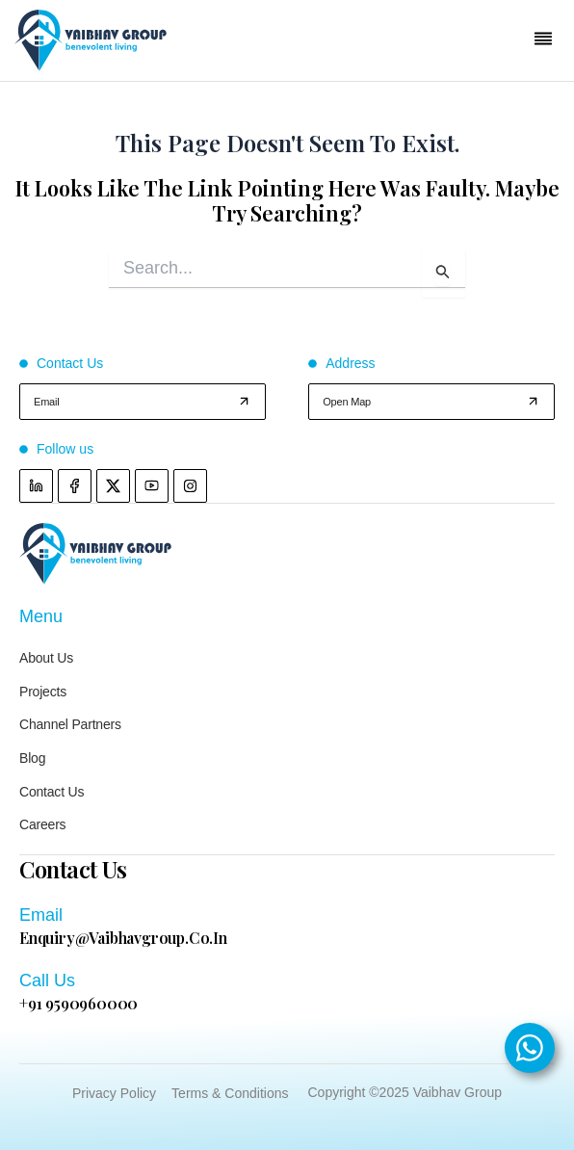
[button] (544, 41)
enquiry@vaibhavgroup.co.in (123, 938)
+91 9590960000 (78, 1003)
